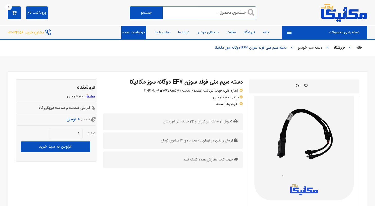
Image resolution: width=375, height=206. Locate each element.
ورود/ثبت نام (37, 13)
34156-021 (16, 32)
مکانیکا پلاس (222, 97)
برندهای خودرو (208, 32)
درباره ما (183, 32)
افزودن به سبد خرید (55, 146)
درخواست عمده (134, 32)
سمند (220, 104)
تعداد (91, 133)
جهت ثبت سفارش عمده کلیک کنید (208, 160)
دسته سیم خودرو (310, 48)
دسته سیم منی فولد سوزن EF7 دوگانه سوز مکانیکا (186, 82)
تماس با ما (162, 32)
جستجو (146, 13)
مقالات (231, 32)
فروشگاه (249, 32)
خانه (266, 32)
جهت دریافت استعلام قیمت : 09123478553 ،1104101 (183, 91)
